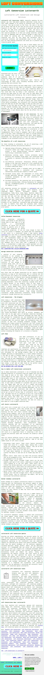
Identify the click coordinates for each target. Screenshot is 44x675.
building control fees (35, 81)
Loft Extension (14, 631)
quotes (34, 536)
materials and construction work (21, 80)
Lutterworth (33, 188)
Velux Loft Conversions (30, 637)
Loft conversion (6, 188)
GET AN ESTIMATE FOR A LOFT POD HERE (12, 366)
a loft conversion (28, 91)
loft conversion (38, 205)
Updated (19, 662)
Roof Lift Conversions (31, 640)
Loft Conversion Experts (14, 640)
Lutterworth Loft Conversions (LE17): (12, 20)
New (15, 662)
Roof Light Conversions (27, 632)
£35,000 (40, 55)
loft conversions (22, 129)
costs (25, 46)
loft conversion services (14, 599)
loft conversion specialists (29, 571)
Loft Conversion (9, 662)
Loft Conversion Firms (30, 646)
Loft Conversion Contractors (30, 629)
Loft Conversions (14, 632)
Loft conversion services (13, 616)
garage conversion (19, 257)
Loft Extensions (15, 646)
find (6, 605)
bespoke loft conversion (35, 590)
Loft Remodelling (22, 635)
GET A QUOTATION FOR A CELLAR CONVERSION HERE (15, 248)
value (29, 85)
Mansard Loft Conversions (12, 629)
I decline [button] (31, 668)
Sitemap (2, 662)
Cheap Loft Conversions (18, 634)
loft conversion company (35, 102)
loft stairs (29, 416)
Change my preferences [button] (30, 670)
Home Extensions (27, 631)
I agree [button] (27, 668)
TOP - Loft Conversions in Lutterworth (12, 650)
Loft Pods (12, 635)
